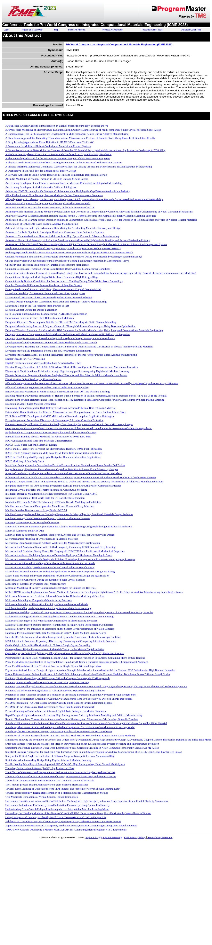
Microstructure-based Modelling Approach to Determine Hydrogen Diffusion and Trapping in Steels (58, 555)
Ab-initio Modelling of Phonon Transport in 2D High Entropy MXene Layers (46, 178)
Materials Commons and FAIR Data (24, 530)
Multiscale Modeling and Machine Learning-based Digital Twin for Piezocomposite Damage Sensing (59, 616)
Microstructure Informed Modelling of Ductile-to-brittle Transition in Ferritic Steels (50, 563)
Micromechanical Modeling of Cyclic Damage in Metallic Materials (41, 538)
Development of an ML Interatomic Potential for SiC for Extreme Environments (48, 350)
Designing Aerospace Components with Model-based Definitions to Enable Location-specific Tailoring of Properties (67, 334)
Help (56, 30)
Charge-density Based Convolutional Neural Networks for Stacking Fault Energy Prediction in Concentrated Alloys (67, 260)
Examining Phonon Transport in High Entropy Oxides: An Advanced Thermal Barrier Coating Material (60, 407)
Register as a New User (32, 30)
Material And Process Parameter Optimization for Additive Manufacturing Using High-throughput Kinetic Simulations (68, 526)
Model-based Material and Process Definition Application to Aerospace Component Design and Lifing (60, 571)
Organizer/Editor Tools (191, 30)
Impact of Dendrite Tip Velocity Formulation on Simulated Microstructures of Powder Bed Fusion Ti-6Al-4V (63, 473)
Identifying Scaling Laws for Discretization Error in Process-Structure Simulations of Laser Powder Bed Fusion (65, 465)
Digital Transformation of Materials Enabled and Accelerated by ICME (43, 362)
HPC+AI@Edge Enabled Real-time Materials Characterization (38, 440)
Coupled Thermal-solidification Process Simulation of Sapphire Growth (43, 285)
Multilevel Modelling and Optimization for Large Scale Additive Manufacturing (48, 608)
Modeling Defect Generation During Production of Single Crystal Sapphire (45, 579)
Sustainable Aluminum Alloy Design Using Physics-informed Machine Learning (48, 760)
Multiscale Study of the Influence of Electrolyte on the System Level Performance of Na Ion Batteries (59, 628)
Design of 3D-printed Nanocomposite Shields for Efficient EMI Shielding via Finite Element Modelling (60, 322)
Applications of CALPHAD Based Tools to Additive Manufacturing (41, 223)
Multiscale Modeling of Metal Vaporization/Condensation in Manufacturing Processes (51, 620)
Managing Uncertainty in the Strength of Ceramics (32, 522)
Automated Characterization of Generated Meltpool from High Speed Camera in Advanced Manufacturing (62, 236)
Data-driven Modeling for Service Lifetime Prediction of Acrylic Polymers (45, 293)
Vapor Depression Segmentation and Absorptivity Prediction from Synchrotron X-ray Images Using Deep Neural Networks (71, 825)
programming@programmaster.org (103, 837)
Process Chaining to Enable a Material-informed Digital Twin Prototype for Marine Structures (55, 710)
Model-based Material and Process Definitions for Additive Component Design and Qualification (57, 575)
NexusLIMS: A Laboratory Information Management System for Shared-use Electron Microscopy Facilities (62, 636)
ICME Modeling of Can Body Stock (24, 461)
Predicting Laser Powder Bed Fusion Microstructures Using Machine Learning (47, 682)
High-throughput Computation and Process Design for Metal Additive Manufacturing (50, 432)
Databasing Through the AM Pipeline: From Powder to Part (37, 305)
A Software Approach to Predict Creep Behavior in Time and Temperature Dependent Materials (56, 174)
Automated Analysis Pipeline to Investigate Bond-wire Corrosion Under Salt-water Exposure (55, 232)
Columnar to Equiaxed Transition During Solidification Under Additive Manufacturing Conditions (57, 268)
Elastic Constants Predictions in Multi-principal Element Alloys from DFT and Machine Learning (57, 391)
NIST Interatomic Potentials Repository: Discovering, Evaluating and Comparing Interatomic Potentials (60, 641)
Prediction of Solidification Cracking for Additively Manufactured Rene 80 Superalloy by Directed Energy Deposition (68, 698)
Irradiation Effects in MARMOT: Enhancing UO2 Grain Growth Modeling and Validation (53, 501)
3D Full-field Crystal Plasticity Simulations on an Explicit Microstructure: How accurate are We (56, 125)
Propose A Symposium (113, 30)
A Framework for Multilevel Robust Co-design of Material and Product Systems (48, 146)
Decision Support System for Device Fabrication (31, 309)
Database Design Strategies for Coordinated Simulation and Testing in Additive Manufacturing (55, 301)
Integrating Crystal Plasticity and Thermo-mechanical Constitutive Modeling (46, 489)
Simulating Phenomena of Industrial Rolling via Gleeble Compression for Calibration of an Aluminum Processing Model (69, 727)
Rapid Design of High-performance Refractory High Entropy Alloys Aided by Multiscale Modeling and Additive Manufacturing (73, 715)
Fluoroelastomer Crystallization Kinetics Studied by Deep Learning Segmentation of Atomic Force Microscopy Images (69, 424)
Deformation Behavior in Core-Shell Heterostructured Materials (39, 317)
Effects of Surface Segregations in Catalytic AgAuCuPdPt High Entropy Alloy (47, 387)
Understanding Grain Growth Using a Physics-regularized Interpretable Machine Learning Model (57, 809)
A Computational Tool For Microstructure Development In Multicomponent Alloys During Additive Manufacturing (67, 133)
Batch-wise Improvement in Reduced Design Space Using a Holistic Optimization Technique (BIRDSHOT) (63, 248)
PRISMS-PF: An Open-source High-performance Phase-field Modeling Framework (50, 706)
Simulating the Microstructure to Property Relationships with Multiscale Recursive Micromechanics (58, 731)
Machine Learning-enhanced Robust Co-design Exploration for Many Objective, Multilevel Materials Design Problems (69, 514)
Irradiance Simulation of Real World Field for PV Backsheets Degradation (45, 497)
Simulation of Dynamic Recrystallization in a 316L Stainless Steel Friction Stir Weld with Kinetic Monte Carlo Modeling (70, 735)
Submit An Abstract (76, 30)
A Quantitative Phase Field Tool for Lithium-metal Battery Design (40, 170)
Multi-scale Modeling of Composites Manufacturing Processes (38, 600)
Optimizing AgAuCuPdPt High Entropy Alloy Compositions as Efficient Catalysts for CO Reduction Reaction (64, 653)
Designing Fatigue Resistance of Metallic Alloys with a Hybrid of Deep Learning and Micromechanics (60, 338)
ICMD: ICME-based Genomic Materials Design (31, 444)
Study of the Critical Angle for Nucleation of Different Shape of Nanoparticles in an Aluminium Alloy (59, 755)
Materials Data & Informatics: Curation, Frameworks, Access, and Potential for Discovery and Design (59, 534)
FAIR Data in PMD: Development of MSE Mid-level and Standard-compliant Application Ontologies (59, 416)
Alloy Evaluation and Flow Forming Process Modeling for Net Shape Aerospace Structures (54, 195)
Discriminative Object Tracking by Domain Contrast (33, 379)
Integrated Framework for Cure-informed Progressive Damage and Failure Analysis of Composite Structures (63, 485)
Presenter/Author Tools (152, 30)
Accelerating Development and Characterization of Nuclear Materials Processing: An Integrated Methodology (64, 182)
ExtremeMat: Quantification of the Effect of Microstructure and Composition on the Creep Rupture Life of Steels (65, 412)
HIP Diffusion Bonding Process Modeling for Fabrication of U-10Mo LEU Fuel (48, 436)
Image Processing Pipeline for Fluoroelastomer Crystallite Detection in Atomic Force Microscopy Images (61, 469)
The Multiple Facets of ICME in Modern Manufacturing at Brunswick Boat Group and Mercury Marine (60, 776)
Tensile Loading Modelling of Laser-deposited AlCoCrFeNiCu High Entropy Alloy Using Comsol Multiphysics (65, 764)
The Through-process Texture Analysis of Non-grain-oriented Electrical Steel (46, 784)
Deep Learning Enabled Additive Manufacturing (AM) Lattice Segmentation (46, 313)
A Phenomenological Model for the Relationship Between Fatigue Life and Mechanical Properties (57, 158)
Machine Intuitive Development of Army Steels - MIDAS (36, 510)
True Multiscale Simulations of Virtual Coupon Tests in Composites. (41, 796)
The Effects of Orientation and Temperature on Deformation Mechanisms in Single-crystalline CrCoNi (60, 772)
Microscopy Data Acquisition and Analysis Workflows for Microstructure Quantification (52, 542)
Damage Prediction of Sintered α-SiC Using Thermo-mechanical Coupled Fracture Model (53, 289)
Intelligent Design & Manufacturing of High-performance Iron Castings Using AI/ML (51, 493)
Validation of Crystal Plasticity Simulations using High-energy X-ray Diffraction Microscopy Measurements (63, 821)
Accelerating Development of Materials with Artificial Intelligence (40, 187)
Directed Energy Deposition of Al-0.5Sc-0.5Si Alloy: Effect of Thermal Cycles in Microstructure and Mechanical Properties (71, 367)
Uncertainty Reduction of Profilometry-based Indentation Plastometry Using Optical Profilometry (57, 805)
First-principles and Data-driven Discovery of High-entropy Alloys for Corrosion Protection (54, 420)
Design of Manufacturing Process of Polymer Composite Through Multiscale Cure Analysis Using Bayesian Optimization (70, 326)
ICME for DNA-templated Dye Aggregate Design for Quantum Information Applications (52, 456)
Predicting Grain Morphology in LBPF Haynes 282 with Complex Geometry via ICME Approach (57, 678)
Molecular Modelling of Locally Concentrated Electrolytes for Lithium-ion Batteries (50, 587)
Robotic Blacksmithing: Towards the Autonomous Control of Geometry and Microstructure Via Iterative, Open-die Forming (71, 719)
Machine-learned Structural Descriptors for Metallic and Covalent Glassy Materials (49, 506)
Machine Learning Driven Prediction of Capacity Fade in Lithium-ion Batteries (47, 518)
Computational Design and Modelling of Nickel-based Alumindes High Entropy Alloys (51, 277)
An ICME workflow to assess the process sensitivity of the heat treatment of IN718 (49, 207)
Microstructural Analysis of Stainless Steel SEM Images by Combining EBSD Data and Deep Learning (60, 546)
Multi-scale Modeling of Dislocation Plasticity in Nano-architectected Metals (46, 604)
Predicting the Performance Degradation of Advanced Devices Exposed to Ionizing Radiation (55, 690)
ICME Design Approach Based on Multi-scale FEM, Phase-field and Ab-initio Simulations (53, 452)
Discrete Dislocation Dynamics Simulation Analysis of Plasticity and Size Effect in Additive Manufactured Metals (66, 375)
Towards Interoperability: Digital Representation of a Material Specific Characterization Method (56, 792)
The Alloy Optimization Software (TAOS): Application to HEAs (39, 768)
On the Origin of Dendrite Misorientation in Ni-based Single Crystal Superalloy (47, 645)
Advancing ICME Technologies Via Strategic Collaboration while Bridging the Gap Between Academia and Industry (67, 191)
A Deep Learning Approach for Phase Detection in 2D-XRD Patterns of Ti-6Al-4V (49, 142)
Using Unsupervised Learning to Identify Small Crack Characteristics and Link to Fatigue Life (55, 817)
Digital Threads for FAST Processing (25, 358)
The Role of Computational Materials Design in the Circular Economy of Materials (49, 780)
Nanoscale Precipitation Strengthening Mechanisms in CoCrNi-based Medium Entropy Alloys (55, 632)
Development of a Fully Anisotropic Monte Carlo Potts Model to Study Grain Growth (51, 342)
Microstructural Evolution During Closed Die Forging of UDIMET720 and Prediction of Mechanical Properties (64, 551)
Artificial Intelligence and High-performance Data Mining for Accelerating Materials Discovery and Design (62, 227)
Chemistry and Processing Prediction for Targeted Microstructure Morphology (47, 264)
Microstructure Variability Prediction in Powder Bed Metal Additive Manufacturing (49, 567)
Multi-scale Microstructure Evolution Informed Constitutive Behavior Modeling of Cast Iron (54, 596)
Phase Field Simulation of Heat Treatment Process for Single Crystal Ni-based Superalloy (53, 665)
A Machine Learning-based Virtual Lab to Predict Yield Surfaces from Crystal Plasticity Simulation (58, 154)
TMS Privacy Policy (135, 837)
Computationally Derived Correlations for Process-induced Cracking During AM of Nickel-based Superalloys (64, 281)
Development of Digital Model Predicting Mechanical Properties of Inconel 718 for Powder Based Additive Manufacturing (71, 354)
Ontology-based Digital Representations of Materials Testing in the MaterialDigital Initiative (54, 649)
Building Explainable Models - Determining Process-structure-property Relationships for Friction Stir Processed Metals (69, 252)
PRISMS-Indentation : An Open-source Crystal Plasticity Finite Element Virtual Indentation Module (59, 702)
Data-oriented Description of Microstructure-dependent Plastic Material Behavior (48, 297)
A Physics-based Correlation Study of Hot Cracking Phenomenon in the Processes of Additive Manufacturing (63, 162)
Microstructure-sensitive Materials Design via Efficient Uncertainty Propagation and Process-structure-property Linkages (70, 559)
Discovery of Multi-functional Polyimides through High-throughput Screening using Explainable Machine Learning (67, 371)
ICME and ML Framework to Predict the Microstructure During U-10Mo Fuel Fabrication (53, 448)
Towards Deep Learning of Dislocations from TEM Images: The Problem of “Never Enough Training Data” (62, 788)
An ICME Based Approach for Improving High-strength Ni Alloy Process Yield (47, 203)
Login (6, 30)
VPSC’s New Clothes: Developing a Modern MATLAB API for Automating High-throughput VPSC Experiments (66, 829)
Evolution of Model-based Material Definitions (30, 403)
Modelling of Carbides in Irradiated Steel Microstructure (35, 583)
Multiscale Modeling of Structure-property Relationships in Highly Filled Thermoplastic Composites (59, 624)
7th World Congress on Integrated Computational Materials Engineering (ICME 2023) (119, 44)
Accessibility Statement (159, 837)
